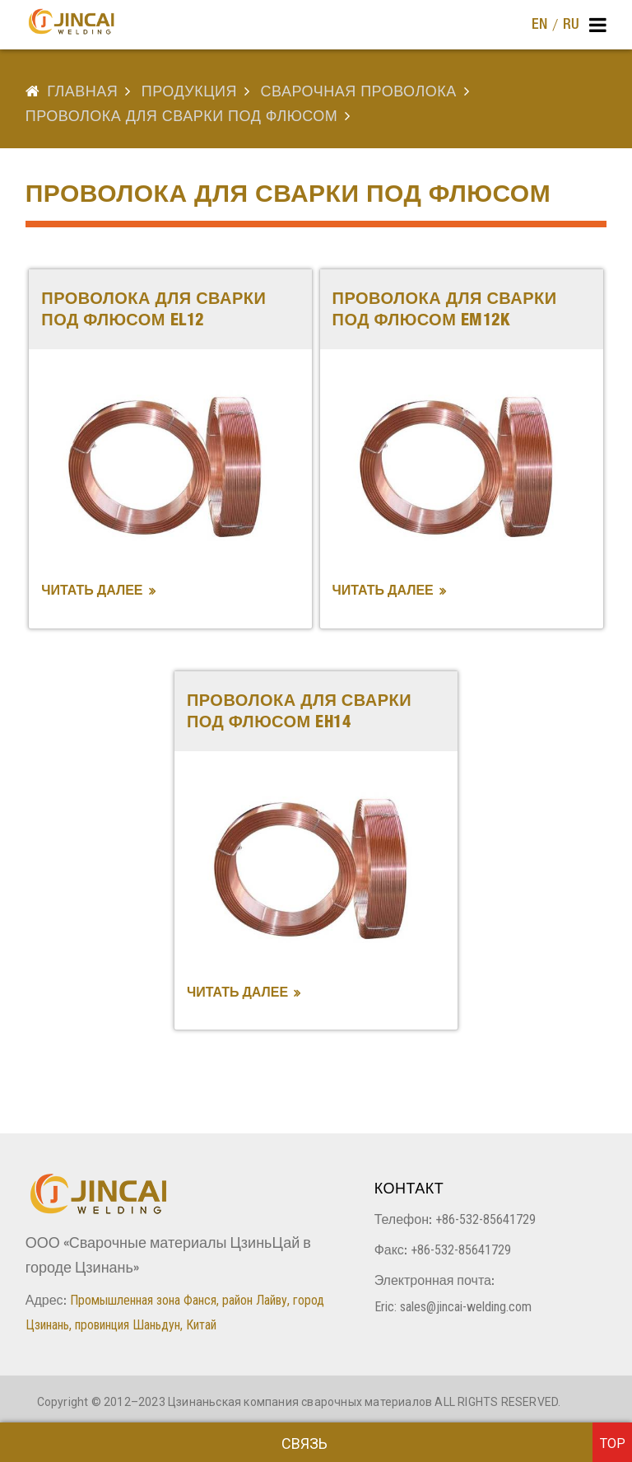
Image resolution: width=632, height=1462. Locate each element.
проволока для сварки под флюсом (182, 117)
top (612, 1443)
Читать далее (91, 592)
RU (571, 25)
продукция (189, 93)
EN (539, 25)
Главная (82, 93)
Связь (304, 1443)
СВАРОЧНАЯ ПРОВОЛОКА (359, 93)
